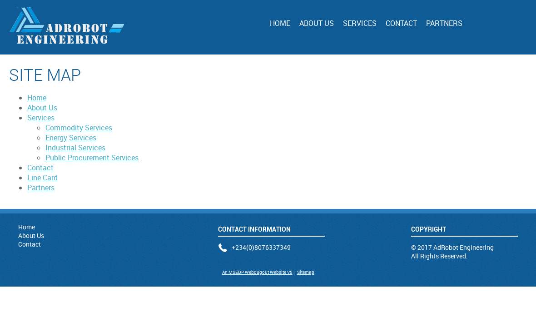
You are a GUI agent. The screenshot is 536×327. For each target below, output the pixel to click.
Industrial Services (75, 148)
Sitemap (305, 272)
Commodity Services (78, 128)
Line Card (42, 178)
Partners (444, 23)
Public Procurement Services (92, 158)
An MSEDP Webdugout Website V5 (257, 272)
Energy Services (70, 138)
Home (280, 23)
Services (360, 23)
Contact (401, 23)
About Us (316, 23)
